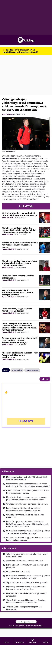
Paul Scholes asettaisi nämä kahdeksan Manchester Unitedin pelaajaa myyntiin (17, 292)
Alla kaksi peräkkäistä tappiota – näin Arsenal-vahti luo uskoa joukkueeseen (20, 354)
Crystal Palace (17, 370)
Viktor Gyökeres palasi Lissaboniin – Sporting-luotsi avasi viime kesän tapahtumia (26, 601)
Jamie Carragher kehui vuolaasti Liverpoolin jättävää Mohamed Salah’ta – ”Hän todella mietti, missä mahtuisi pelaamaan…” (19, 326)
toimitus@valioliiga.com (26, 622)
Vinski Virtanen (7, 218)
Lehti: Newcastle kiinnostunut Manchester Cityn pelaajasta (27, 566)
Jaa (45, 379)
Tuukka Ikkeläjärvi (9, 249)
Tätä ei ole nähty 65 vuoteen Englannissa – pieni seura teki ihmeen (27, 555)
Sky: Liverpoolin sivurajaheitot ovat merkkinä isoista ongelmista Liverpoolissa (25, 587)
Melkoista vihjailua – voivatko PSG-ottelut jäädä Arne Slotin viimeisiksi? (19, 214)
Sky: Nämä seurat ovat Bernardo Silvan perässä (26, 582)
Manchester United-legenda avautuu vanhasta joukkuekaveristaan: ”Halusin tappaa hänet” (19, 263)
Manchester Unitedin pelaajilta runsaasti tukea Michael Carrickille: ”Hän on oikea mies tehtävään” (19, 230)
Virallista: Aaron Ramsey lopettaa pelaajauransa (18, 276)
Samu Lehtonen (8, 114)
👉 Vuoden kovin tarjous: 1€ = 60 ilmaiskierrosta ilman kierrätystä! (20, 50)
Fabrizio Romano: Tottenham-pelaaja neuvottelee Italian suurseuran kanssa (20, 244)
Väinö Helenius (7, 267)
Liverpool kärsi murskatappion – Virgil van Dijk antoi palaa (26, 594)
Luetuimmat (10, 548)
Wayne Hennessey (32, 370)
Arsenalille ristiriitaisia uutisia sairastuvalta (24, 560)
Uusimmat (9, 471)
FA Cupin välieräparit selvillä (18, 571)
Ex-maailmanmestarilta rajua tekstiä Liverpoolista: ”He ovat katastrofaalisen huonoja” (19, 340)
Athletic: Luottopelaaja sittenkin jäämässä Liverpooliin (24, 608)
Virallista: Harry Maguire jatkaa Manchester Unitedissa (17, 309)
